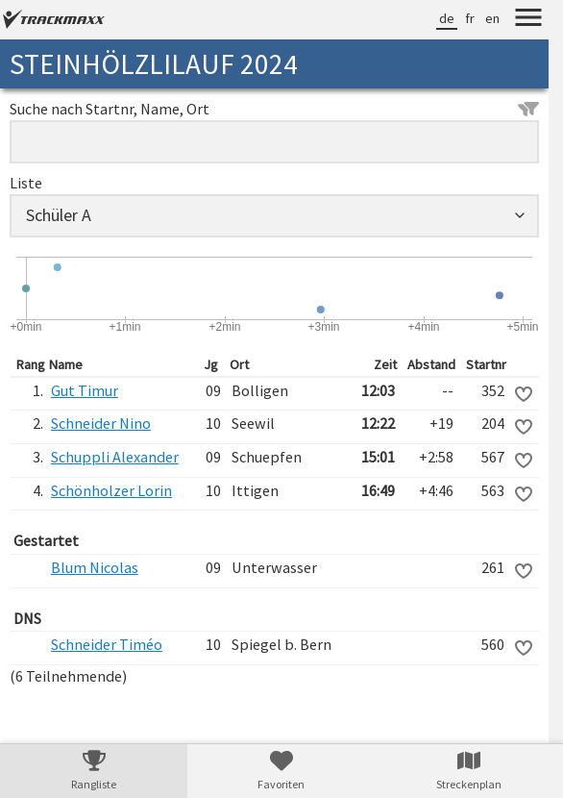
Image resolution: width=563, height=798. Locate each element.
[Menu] (528, 20)
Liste (26, 182)
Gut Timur (84, 390)
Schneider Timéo (106, 644)
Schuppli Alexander (115, 456)
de (446, 18)
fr (470, 18)
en (492, 18)
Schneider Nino (101, 423)
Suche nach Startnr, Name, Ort (274, 108)
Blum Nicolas (94, 567)
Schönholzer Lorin (111, 490)
